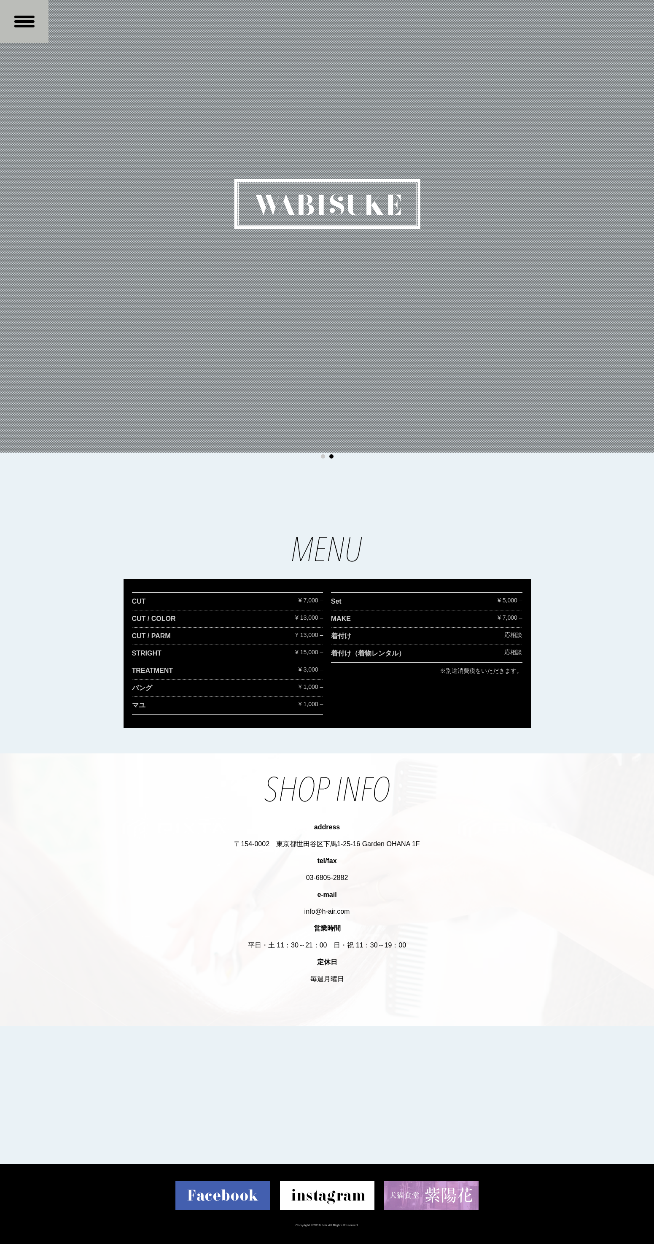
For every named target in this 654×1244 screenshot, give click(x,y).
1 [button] (323, 456)
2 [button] (331, 456)
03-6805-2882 (327, 877)
